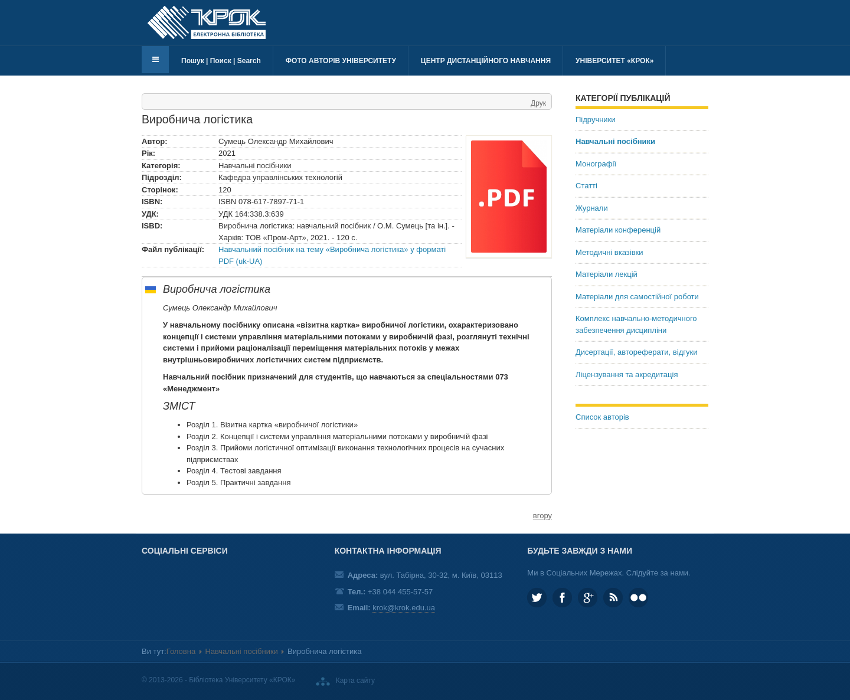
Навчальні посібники (615, 141)
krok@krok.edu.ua (403, 607)
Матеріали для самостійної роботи (637, 296)
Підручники (596, 119)
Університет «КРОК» (614, 61)
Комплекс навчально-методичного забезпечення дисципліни (636, 324)
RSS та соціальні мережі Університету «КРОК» (613, 597)
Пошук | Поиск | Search (221, 61)
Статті (586, 185)
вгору (542, 515)
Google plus (587, 597)
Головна (180, 651)
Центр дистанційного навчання (486, 61)
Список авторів (602, 417)
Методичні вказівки (609, 252)
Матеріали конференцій (618, 229)
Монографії (596, 163)
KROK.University (562, 597)
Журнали (592, 208)
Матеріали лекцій (607, 274)
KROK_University (537, 597)
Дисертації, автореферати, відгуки (636, 352)
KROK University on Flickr (638, 597)
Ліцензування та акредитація (627, 374)
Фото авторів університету (341, 61)
